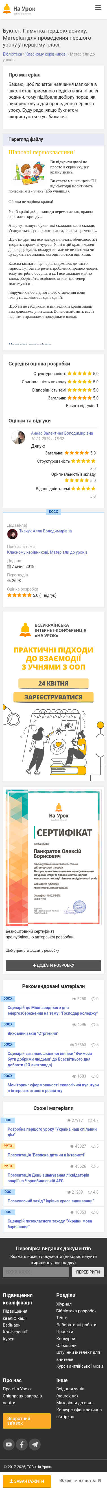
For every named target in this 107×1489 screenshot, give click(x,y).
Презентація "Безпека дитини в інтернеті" (46, 1155)
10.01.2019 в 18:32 (47, 439)
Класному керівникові (27, 552)
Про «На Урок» (17, 1388)
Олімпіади (66, 1345)
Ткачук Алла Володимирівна (45, 531)
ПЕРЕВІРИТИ (88, 1272)
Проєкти (64, 1331)
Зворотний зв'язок (18, 1421)
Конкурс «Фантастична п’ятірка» (79, 1413)
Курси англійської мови (79, 1366)
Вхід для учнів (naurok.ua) (70, 1392)
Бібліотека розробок (76, 1311)
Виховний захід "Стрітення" (33, 1033)
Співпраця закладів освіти (22, 1399)
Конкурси (65, 1338)
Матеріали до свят (74, 1402)
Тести (62, 1317)
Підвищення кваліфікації (15, 1315)
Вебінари (12, 1325)
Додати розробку (54, 965)
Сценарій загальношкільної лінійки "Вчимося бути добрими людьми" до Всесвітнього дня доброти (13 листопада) (50, 1059)
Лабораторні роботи (76, 1324)
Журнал (64, 1304)
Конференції (15, 1331)
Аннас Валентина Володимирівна (62, 433)
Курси (8, 1339)
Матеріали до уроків (69, 552)
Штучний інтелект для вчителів (78, 1356)
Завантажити (27, 1481)
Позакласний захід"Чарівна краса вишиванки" (51, 1201)
